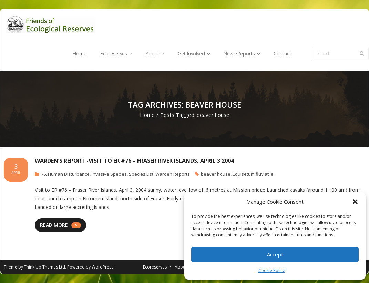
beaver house (215, 174)
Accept (275, 254)
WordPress (102, 267)
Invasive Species (109, 174)
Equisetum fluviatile (253, 174)
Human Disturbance (69, 174)
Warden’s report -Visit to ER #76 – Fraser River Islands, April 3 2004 (134, 160)
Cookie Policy (271, 270)
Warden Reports (172, 174)
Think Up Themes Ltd (44, 267)
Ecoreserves (155, 267)
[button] (355, 201)
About (181, 267)
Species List (141, 174)
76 (43, 174)
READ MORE (54, 225)
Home (147, 114)
